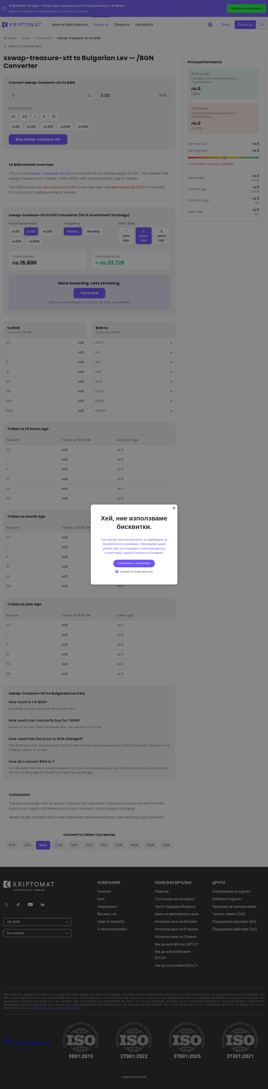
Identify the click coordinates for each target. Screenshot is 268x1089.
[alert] (134, 544)
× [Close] (173, 508)
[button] (134, 571)
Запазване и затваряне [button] (134, 563)
